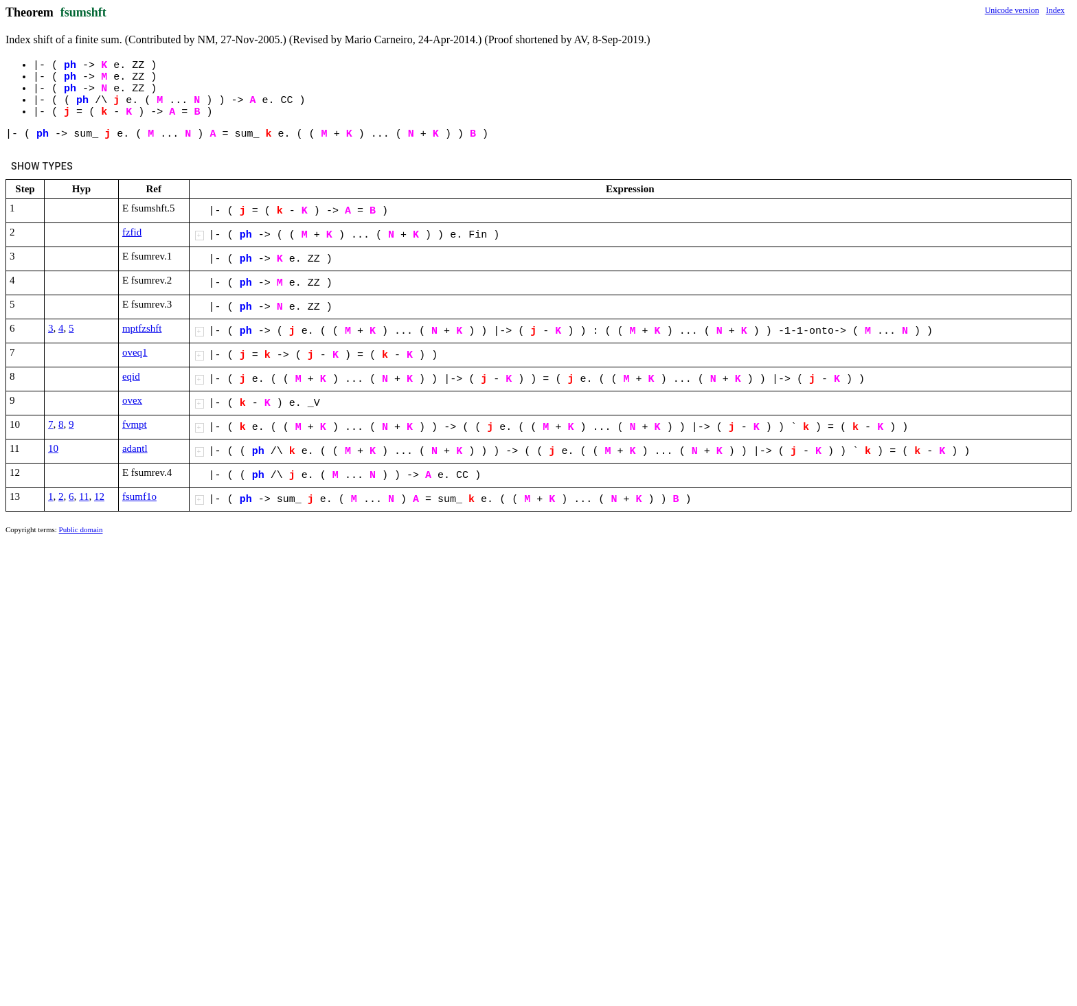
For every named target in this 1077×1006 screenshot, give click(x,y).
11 (84, 496)
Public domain (81, 529)
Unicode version (1012, 10)
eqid (131, 376)
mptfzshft (142, 328)
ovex (132, 400)
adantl (135, 448)
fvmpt (134, 424)
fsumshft (83, 12)
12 (99, 496)
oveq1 (135, 352)
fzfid (131, 232)
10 (53, 448)
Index (1055, 10)
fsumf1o (139, 496)
